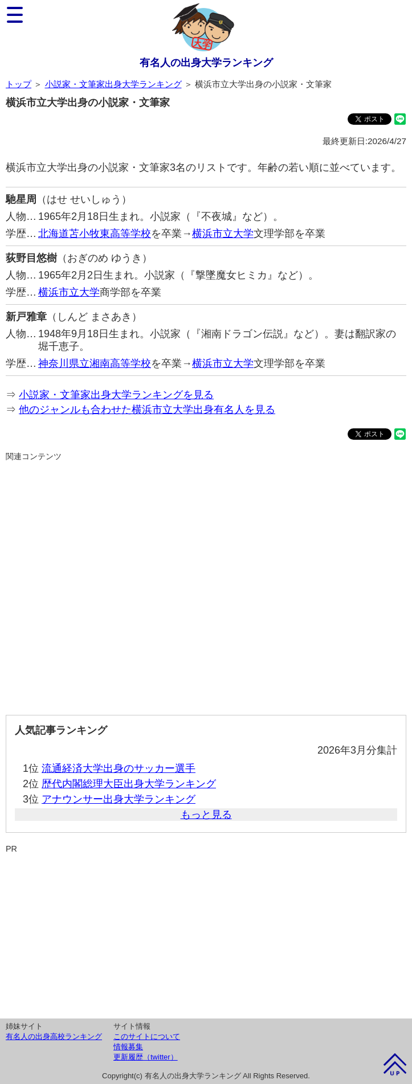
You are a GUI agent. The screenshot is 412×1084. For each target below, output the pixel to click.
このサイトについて (146, 1036)
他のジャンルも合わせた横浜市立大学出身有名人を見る (147, 409)
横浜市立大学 (223, 233)
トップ (18, 84)
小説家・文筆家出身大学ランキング (113, 84)
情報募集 (128, 1046)
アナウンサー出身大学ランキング (118, 799)
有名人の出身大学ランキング (206, 62)
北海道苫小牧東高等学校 (94, 233)
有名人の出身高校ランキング (54, 1036)
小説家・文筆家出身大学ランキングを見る (116, 394)
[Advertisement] (206, 583)
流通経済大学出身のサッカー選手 (118, 768)
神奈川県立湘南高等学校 (94, 363)
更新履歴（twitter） (145, 1057)
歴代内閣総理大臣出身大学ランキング (129, 784)
